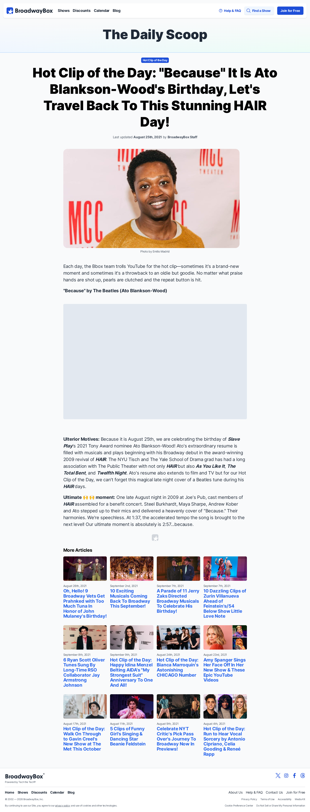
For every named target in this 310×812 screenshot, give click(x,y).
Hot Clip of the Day (155, 60)
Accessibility (285, 799)
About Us (235, 792)
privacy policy (62, 805)
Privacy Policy (249, 799)
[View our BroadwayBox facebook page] (294, 775)
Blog (116, 10)
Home (9, 792)
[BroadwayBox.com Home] (30, 10)
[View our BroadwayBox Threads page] (302, 775)
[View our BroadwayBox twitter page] (278, 775)
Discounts (81, 10)
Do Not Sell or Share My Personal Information (280, 805)
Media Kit (300, 799)
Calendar (101, 10)
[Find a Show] (259, 11)
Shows (63, 10)
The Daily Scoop (155, 34)
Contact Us (274, 792)
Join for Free (290, 11)
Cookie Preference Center (239, 805)
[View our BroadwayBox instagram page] (286, 775)
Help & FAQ (254, 792)
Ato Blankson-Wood (143, 290)
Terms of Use (267, 799)
